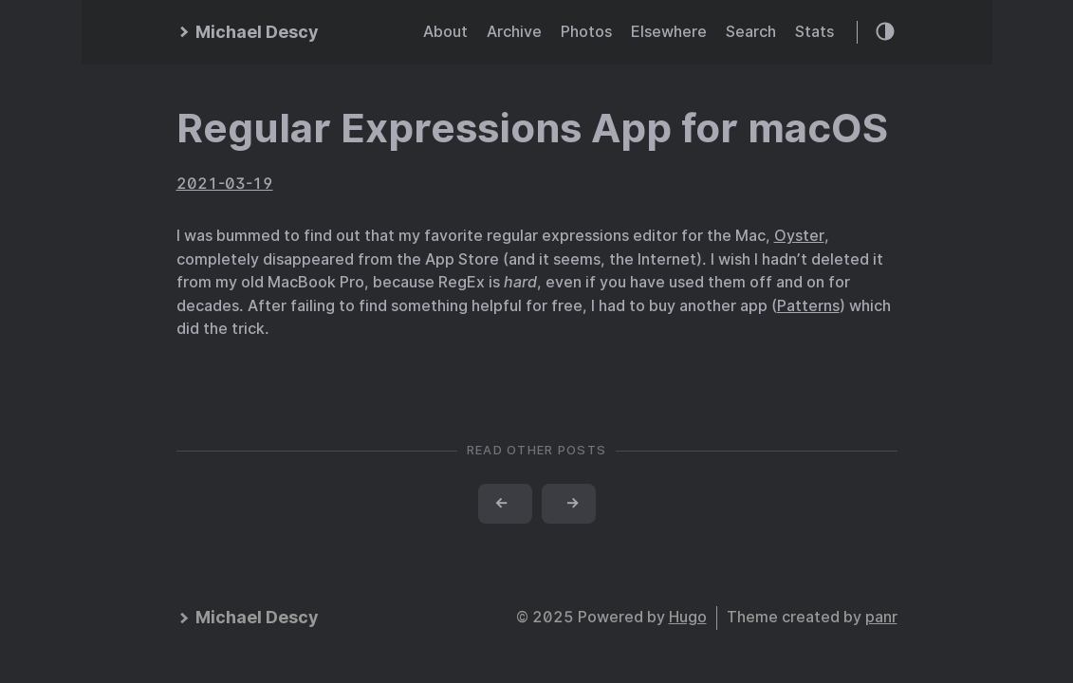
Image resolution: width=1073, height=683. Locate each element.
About (445, 32)
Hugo (688, 617)
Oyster (799, 236)
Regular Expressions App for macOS (532, 128)
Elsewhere (669, 32)
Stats (814, 32)
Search (751, 32)
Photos (586, 32)
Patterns (808, 306)
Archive (514, 32)
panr (881, 617)
